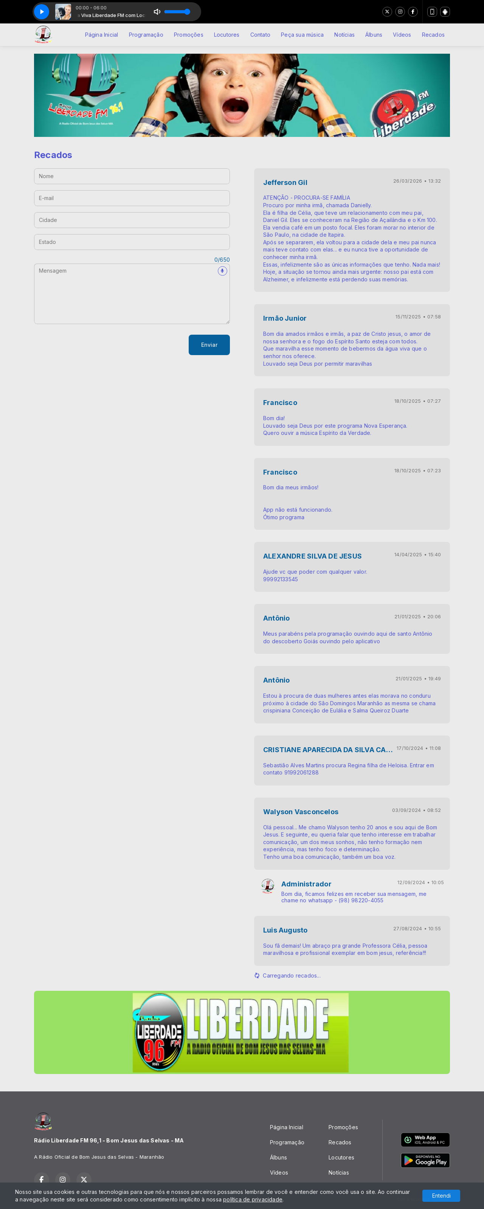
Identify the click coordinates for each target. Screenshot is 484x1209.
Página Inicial (101, 34)
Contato (260, 34)
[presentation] (91, 345)
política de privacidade (252, 1199)
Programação (146, 34)
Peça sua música (302, 34)
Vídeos (402, 34)
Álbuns (373, 34)
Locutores (227, 34)
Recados (433, 34)
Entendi (441, 1195)
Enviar (209, 344)
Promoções (188, 34)
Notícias (344, 34)
